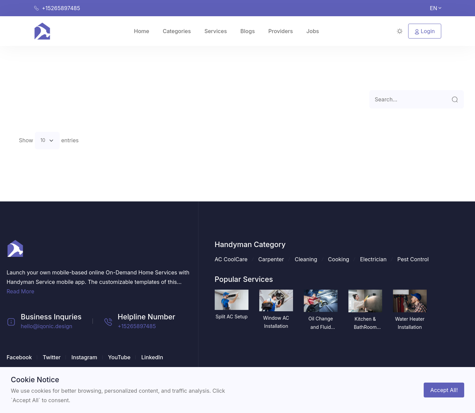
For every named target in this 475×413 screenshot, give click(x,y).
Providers (280, 31)
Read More (20, 291)
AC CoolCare (231, 259)
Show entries (49, 140)
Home (141, 31)
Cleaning (306, 259)
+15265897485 (137, 326)
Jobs (313, 31)
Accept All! (444, 390)
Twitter (51, 357)
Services (215, 31)
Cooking (338, 259)
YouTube (119, 357)
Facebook (19, 357)
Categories (177, 31)
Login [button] (425, 31)
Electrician (373, 259)
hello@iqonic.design (47, 326)
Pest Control (413, 259)
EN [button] (435, 8)
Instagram (84, 357)
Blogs (247, 31)
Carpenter (271, 259)
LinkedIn (152, 357)
